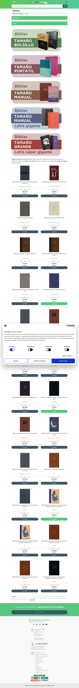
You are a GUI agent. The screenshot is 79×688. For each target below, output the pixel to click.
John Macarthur (25, 258)
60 (28, 600)
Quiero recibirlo (39, 612)
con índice (50, 161)
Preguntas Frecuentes (41, 670)
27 (16, 598)
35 (32, 598)
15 (46, 596)
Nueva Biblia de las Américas (54, 186)
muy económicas (16, 163)
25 (12, 598)
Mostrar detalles (67, 355)
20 (57, 596)
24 (65, 596)
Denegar (15, 361)
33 (28, 598)
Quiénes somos (39, 652)
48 (59, 598)
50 (63, 598)
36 (34, 598)
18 (53, 596)
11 (38, 596)
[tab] (39, 18)
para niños (19, 161)
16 (48, 596)
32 (26, 598)
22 (61, 596)
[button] (39, 18)
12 (40, 596)
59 (26, 600)
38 (38, 598)
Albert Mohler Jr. (25, 437)
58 (24, 600)
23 (63, 596)
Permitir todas (63, 361)
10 (36, 596)
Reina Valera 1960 (34, 159)
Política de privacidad (41, 654)
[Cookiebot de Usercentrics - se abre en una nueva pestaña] (68, 326)
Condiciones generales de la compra (39, 661)
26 (14, 598)
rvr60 (25, 545)
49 (61, 598)
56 (20, 600)
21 (59, 596)
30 (22, 598)
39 (40, 598)
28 (18, 598)
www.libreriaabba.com (39, 639)
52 (12, 600)
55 (18, 600)
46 (55, 598)
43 (48, 598)
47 (56, 598)
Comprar (54, 303)
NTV (49, 159)
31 (24, 598)
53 (14, 600)
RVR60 (24, 509)
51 (64, 598)
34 (30, 598)
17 (51, 596)
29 (20, 598)
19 (55, 596)
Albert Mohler (25, 366)
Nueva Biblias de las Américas (25, 186)
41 (44, 598)
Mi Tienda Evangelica (18, 13)
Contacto (37, 672)
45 (52, 598)
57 (22, 600)
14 (45, 596)
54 (16, 600)
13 (42, 596)
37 (36, 598)
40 (42, 598)
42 (46, 598)
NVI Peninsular (43, 159)
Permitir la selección (39, 361)
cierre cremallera (42, 161)
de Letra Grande (57, 159)
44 (51, 598)
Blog (36, 665)
